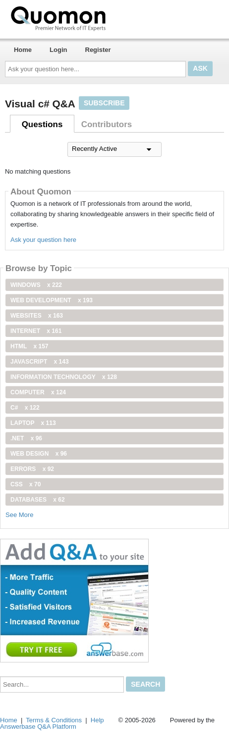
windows (36, 285)
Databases (37, 499)
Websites (36, 315)
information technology (63, 377)
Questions (42, 124)
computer (38, 392)
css (25, 484)
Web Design (38, 453)
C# (25, 407)
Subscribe (104, 103)
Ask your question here (43, 239)
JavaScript (39, 361)
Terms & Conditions (54, 720)
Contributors (106, 124)
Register (98, 49)
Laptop (33, 423)
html (29, 346)
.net (26, 438)
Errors (32, 469)
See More (19, 514)
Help (97, 720)
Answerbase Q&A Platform (38, 726)
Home (23, 49)
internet (35, 331)
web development (51, 300)
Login (58, 49)
